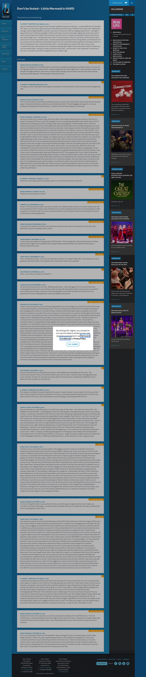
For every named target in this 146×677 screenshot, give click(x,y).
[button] (126, 3)
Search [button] (132, 3)
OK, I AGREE (73, 344)
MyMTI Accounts (117, 3)
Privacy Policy (80, 338)
